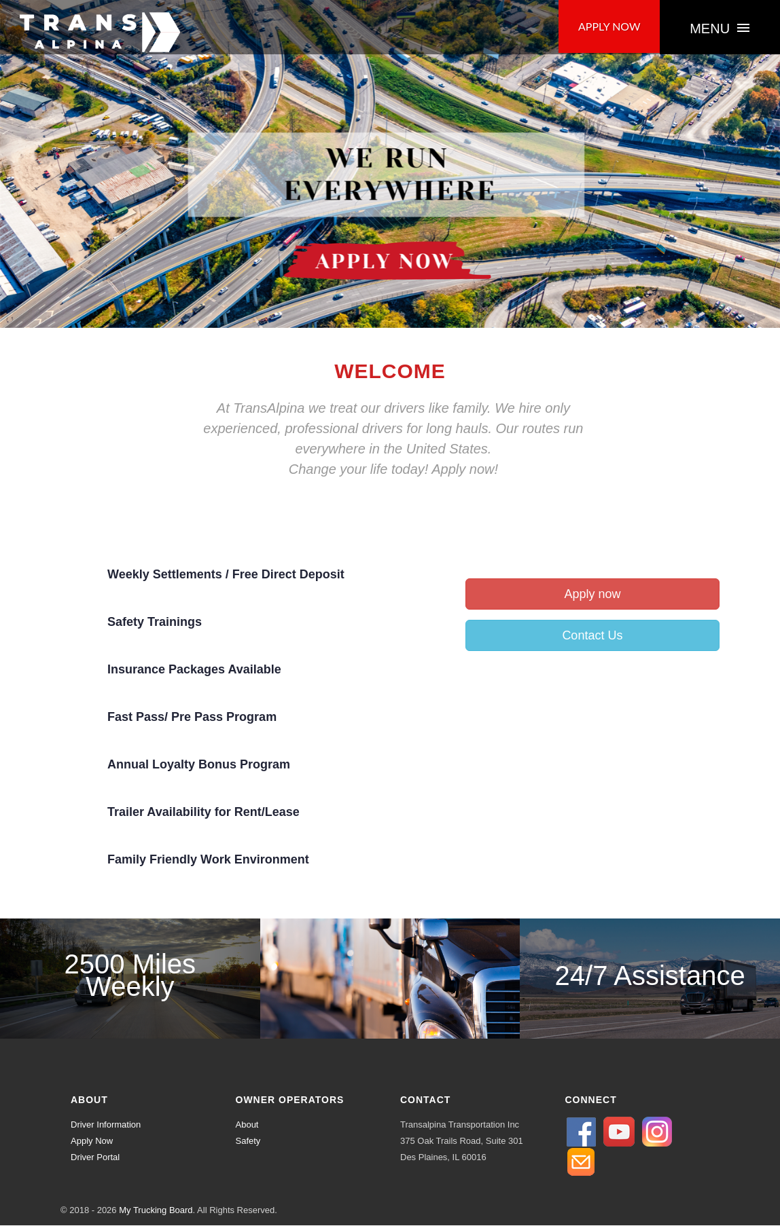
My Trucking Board (155, 1211)
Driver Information (106, 1125)
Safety (248, 1141)
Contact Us (592, 636)
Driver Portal (95, 1158)
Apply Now (92, 1141)
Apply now (592, 594)
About (247, 1125)
